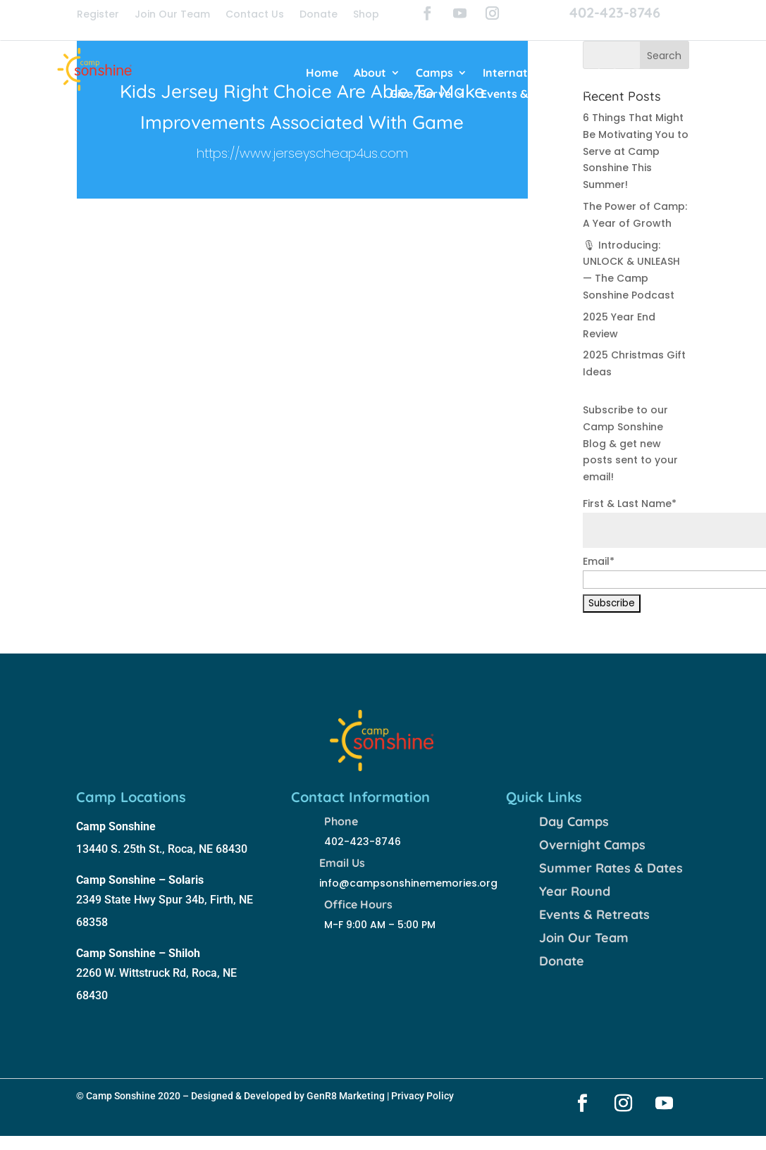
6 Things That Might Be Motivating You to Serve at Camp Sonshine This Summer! (635, 151)
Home (322, 74)
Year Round (574, 891)
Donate (318, 15)
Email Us (342, 863)
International (519, 74)
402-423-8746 (614, 12)
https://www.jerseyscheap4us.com (302, 153)
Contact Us (255, 15)
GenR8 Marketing (346, 1095)
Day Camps (574, 821)
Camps (434, 74)
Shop (366, 15)
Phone (341, 821)
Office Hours (358, 904)
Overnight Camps (592, 845)
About (370, 74)
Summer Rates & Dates (611, 868)
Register (98, 15)
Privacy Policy (422, 1095)
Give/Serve (420, 95)
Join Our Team (172, 15)
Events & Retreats (530, 95)
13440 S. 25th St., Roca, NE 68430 (161, 849)
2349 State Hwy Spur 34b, (143, 899)
